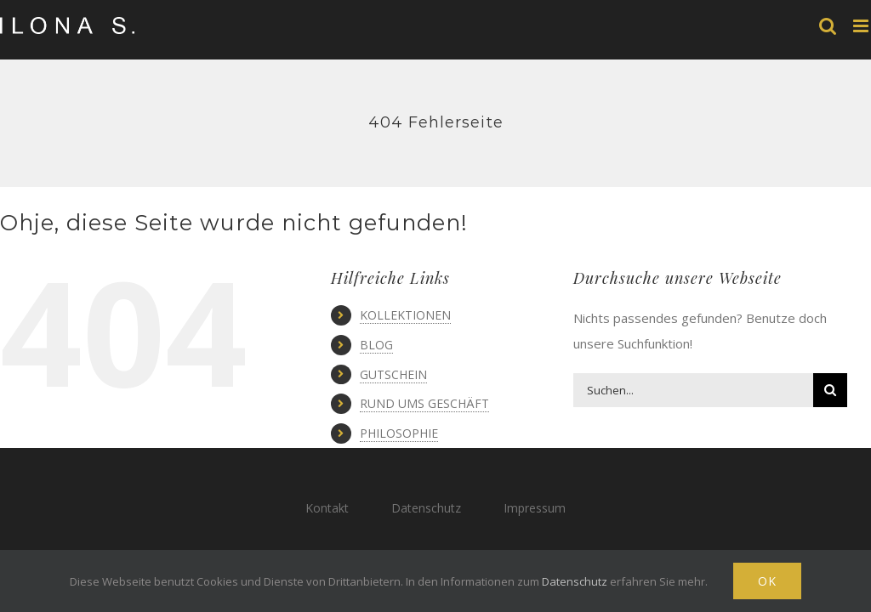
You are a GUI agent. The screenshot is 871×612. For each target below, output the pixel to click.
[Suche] (830, 390)
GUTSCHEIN (393, 374)
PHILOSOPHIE (399, 433)
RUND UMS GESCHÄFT (424, 403)
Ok (767, 581)
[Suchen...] (692, 390)
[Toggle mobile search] (827, 26)
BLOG (376, 345)
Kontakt (327, 508)
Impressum (535, 508)
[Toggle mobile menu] (862, 26)
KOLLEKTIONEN (405, 315)
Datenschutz (426, 508)
